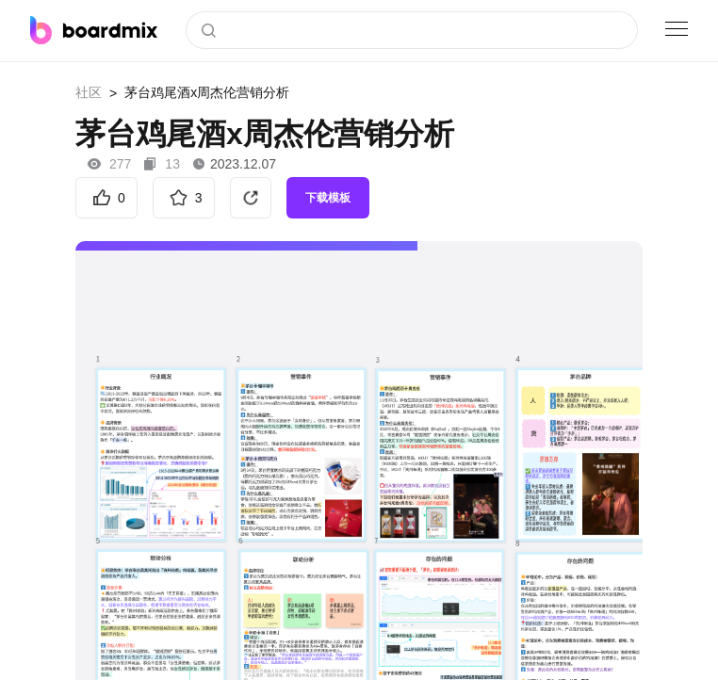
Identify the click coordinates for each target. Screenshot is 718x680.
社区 (88, 92)
